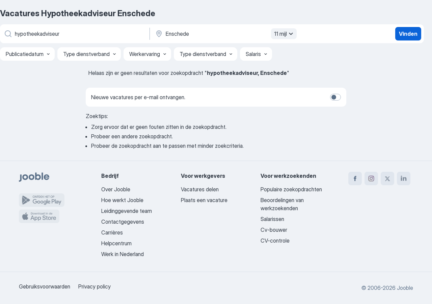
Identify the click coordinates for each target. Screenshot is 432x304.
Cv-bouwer (274, 229)
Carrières (112, 232)
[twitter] (387, 178)
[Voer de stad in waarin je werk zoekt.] (225, 33)
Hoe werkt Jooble (122, 200)
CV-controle (275, 240)
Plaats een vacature (204, 200)
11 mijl (284, 34)
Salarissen (272, 219)
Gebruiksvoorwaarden (44, 286)
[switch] (335, 97)
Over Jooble (115, 189)
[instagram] (371, 178)
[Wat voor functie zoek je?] (74, 33)
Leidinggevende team (126, 211)
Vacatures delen (200, 189)
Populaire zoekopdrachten (291, 189)
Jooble (405, 287)
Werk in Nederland (122, 254)
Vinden (408, 33)
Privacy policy (94, 286)
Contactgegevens (122, 221)
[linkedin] (403, 178)
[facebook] (355, 178)
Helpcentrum (116, 243)
